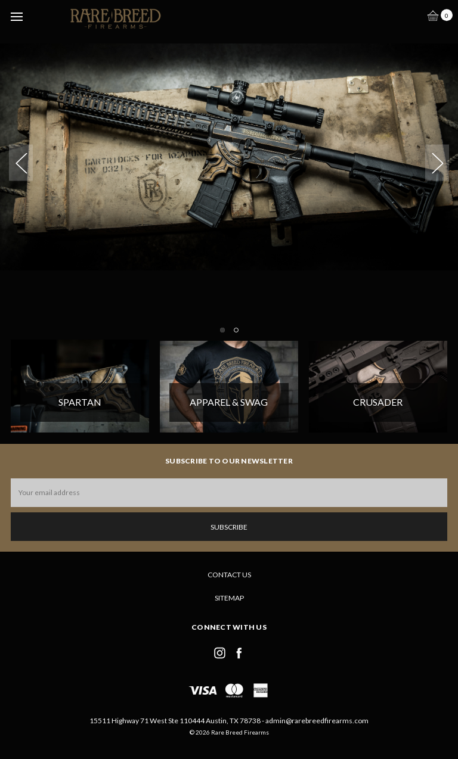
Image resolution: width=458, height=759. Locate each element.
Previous (21, 163)
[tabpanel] (229, 145)
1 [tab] (222, 330)
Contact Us (229, 574)
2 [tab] (236, 330)
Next (437, 163)
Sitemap (229, 597)
